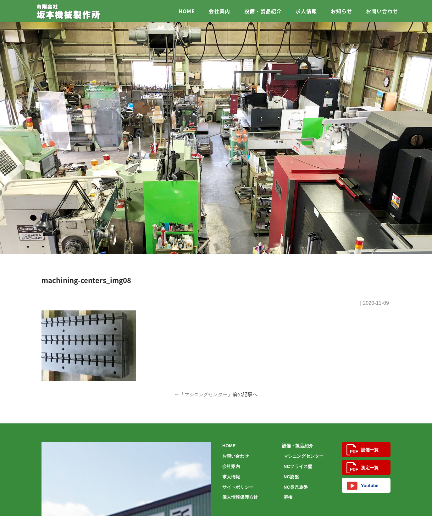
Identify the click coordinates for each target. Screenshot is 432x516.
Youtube (362, 485)
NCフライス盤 (298, 466)
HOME (187, 11)
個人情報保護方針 (240, 497)
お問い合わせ (382, 11)
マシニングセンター (206, 394)
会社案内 (219, 11)
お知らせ (341, 11)
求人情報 (306, 11)
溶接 (288, 497)
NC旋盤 (291, 476)
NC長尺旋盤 (296, 487)
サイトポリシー (237, 487)
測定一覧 (362, 467)
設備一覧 (362, 449)
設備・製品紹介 (263, 11)
